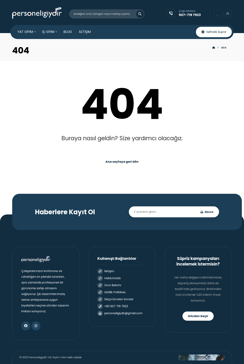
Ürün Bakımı (109, 285)
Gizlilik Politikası (111, 292)
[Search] (138, 14)
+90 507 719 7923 (112, 306)
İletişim (105, 271)
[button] (25, 325)
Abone (207, 212)
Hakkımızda (109, 278)
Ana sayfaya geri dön (122, 162)
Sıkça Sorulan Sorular (115, 299)
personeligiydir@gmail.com (119, 313)
